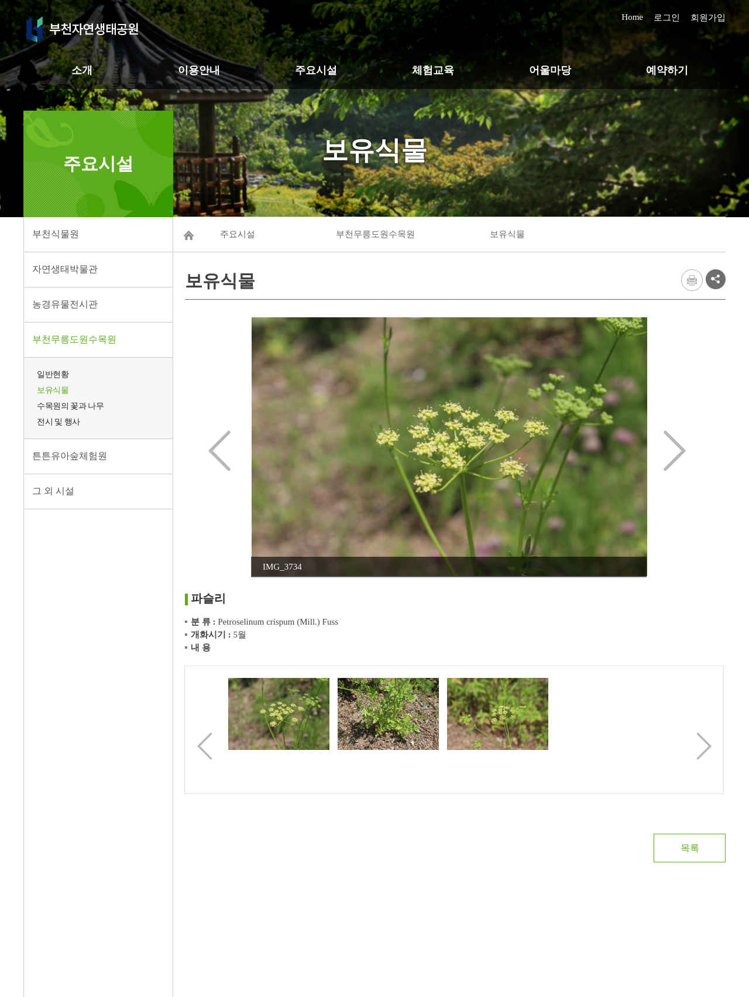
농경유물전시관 (65, 304)
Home (632, 17)
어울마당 (550, 70)
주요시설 (316, 70)
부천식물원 (55, 234)
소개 (81, 70)
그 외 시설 (53, 491)
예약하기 (667, 70)
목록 (690, 848)
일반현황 (52, 374)
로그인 (667, 17)
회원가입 (708, 17)
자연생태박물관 (65, 269)
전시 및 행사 (58, 421)
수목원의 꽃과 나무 (70, 406)
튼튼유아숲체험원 (69, 456)
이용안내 (199, 70)
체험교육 (433, 70)
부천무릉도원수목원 (74, 339)
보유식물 (52, 390)
